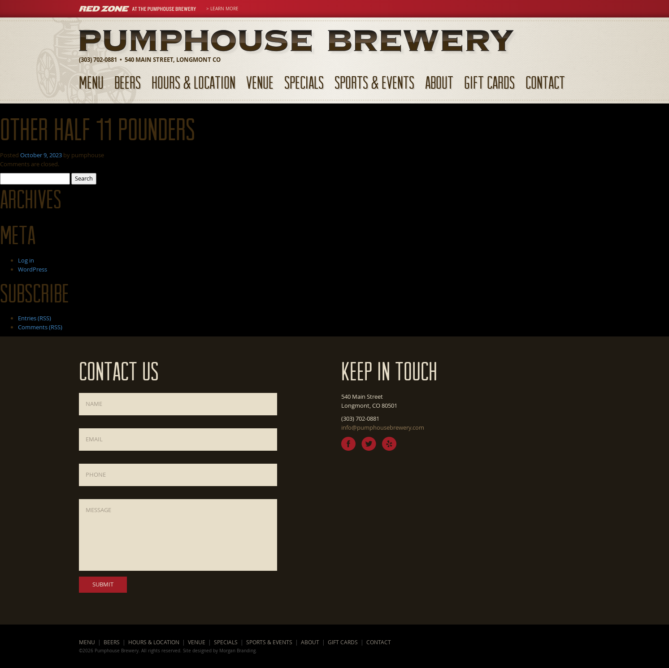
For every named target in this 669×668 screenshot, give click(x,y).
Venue (260, 82)
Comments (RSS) (40, 327)
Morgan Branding (237, 650)
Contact (545, 82)
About (439, 82)
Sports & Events (374, 82)
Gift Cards (489, 82)
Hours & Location (193, 82)
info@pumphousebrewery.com (382, 427)
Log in (26, 260)
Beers (127, 82)
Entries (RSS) (34, 318)
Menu (91, 82)
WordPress (32, 269)
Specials (304, 82)
